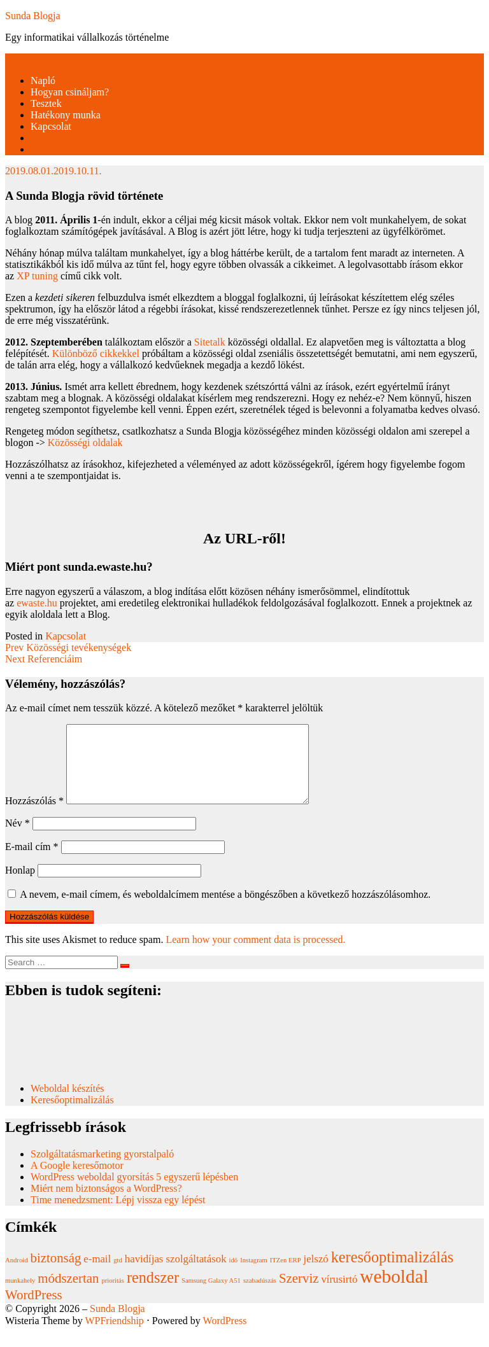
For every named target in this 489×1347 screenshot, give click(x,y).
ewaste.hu (37, 602)
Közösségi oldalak (85, 442)
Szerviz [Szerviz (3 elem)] (298, 1293)
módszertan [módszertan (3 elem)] (68, 1293)
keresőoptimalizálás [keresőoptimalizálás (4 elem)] (392, 1272)
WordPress (225, 1335)
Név (17, 838)
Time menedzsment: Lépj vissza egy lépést (118, 1215)
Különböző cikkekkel (95, 353)
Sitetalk (209, 342)
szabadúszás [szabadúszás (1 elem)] (259, 1295)
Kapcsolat (51, 126)
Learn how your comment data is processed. (255, 954)
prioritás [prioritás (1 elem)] (112, 1295)
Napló (43, 80)
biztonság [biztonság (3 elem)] (56, 1273)
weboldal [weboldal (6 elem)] (394, 1291)
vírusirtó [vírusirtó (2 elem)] (339, 1294)
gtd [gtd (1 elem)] (117, 1275)
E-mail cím (32, 861)
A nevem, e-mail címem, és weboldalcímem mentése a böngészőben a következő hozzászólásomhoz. (225, 909)
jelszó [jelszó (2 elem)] (316, 1274)
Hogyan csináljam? (70, 92)
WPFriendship (114, 1335)
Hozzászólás (34, 816)
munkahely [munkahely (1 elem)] (20, 1295)
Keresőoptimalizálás (72, 1115)
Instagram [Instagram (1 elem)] (253, 1275)
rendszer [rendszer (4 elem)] (153, 1292)
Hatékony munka (66, 114)
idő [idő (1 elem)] (233, 1275)
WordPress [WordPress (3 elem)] (33, 1310)
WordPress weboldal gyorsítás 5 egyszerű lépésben (134, 1192)
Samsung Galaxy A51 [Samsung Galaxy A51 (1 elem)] (211, 1295)
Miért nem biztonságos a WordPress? (106, 1203)
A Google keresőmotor (77, 1180)
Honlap (20, 885)
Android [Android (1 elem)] (16, 1275)
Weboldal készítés (69, 1103)
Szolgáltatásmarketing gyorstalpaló (103, 1169)
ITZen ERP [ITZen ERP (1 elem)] (285, 1275)
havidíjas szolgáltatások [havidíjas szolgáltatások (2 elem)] (176, 1274)
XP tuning (37, 275)
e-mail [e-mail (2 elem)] (97, 1274)
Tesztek (46, 103)
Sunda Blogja (32, 15)
